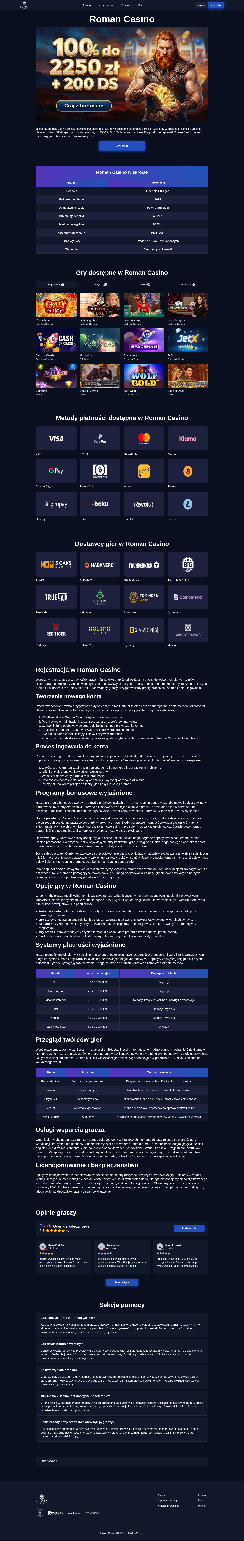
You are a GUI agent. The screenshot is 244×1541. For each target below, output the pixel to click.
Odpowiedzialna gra (168, 1501)
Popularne (56, 285)
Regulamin (163, 1495)
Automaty (187, 285)
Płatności (203, 1501)
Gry (140, 5)
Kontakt (202, 1495)
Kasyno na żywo (106, 5)
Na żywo (100, 285)
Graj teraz (122, 145)
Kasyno (86, 5)
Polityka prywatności (168, 1506)
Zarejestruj (216, 5)
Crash (144, 285)
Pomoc (202, 1506)
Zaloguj (201, 5)
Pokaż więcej (122, 1283)
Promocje (126, 5)
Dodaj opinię (189, 1229)
